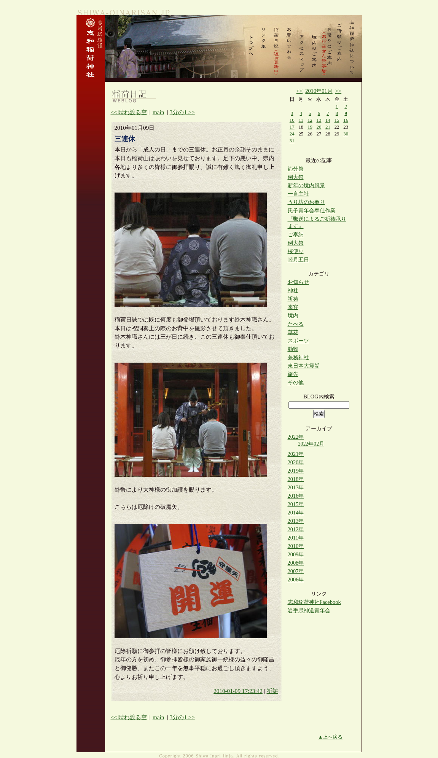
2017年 (296, 487)
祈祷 (272, 691)
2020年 (296, 462)
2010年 (296, 546)
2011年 (296, 538)
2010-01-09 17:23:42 (238, 691)
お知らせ (298, 282)
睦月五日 (298, 259)
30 (345, 134)
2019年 (296, 471)
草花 (293, 332)
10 (292, 120)
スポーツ (298, 341)
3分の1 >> (182, 112)
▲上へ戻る (330, 737)
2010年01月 (318, 91)
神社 (293, 290)
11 (301, 120)
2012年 (296, 529)
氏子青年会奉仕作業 (312, 210)
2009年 (296, 554)
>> (338, 91)
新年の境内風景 (306, 185)
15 (336, 120)
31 (292, 140)
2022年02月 (311, 444)
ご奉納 (296, 234)
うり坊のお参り (306, 202)
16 (345, 120)
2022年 (296, 437)
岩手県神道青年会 (309, 610)
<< (299, 91)
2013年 (296, 521)
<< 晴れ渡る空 (129, 112)
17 (292, 127)
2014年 (296, 513)
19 (309, 127)
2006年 (296, 579)
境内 (293, 315)
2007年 (296, 571)
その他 (296, 382)
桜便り (296, 251)
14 (327, 120)
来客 (293, 307)
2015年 (296, 504)
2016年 (296, 496)
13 (319, 120)
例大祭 (296, 177)
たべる (296, 324)
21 (327, 127)
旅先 (293, 374)
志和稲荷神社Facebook (314, 602)
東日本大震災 (304, 366)
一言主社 (298, 194)
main (158, 112)
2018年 (296, 479)
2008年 (296, 563)
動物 (293, 349)
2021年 (296, 454)
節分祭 (296, 169)
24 (292, 134)
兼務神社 (298, 357)
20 (319, 127)
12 (309, 120)
